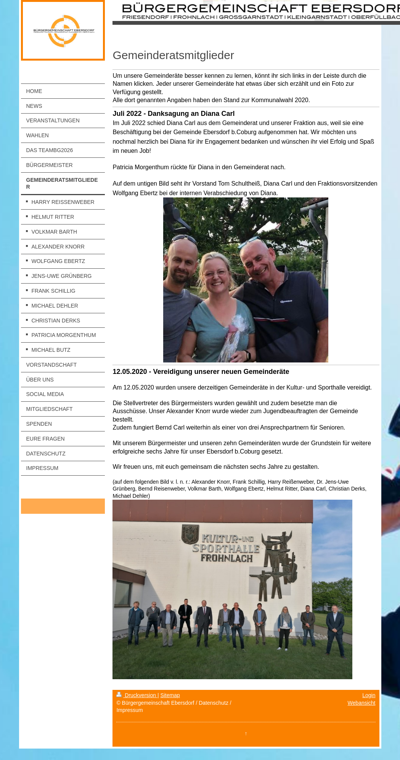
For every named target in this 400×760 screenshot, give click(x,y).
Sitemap (170, 695)
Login (368, 695)
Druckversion (136, 695)
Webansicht (362, 703)
